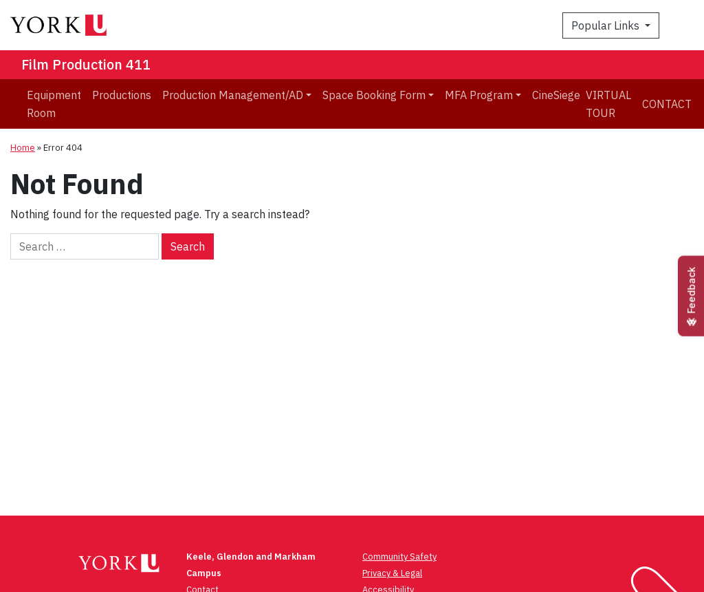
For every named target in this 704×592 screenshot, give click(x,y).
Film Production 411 (86, 64)
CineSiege (556, 95)
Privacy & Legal (392, 573)
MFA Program (479, 95)
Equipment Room (54, 104)
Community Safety (399, 556)
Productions (121, 95)
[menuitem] (54, 104)
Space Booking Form (374, 95)
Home (22, 148)
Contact (667, 104)
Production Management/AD (232, 95)
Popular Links (606, 25)
